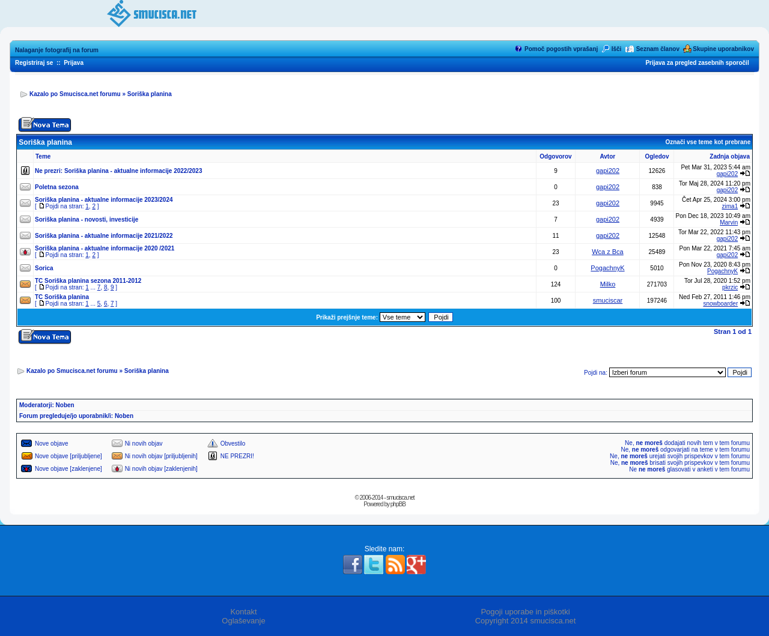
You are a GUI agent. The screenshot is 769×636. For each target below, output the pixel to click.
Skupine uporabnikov (723, 49)
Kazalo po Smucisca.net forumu (75, 94)
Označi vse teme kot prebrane (707, 142)
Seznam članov (657, 49)
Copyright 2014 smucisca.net (525, 620)
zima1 (730, 206)
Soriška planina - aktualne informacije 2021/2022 (104, 235)
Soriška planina (149, 94)
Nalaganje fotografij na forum (57, 50)
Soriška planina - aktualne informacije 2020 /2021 (104, 248)
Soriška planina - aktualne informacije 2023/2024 (104, 199)
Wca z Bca (608, 251)
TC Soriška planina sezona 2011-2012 (88, 280)
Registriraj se (34, 62)
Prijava (74, 62)
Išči (617, 49)
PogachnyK (607, 267)
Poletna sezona (57, 187)
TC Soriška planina (62, 297)
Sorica (44, 268)
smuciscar (608, 300)
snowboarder (720, 303)
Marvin (729, 222)
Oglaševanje (243, 620)
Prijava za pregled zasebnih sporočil (697, 62)
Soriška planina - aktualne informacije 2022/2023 (133, 171)
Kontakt (243, 611)
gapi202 (607, 170)
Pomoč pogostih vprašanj (561, 49)
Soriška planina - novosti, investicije (86, 219)
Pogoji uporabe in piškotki (525, 611)
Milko (608, 284)
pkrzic (730, 287)
